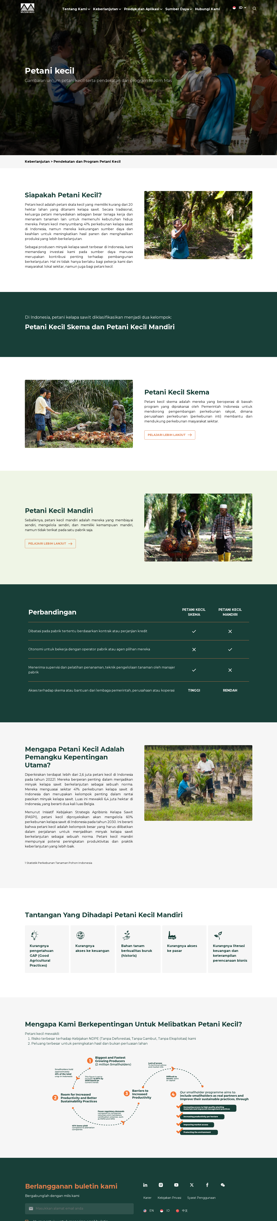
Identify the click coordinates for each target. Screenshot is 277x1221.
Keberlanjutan (37, 162)
